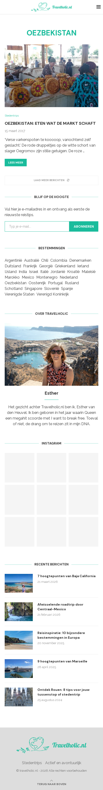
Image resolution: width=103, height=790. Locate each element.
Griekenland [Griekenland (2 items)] (65, 266)
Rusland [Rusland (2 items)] (72, 283)
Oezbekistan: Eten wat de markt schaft (50, 123)
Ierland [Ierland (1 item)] (83, 266)
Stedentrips (32, 763)
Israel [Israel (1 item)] (33, 271)
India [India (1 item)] (23, 271)
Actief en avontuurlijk (63, 763)
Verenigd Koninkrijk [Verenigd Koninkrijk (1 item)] (53, 294)
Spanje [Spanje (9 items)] (67, 288)
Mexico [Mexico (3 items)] (28, 277)
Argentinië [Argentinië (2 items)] (13, 260)
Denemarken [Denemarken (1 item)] (80, 260)
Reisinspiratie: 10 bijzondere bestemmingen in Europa (61, 635)
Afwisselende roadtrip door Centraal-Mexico (60, 606)
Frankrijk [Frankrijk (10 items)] (30, 266)
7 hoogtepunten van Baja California (66, 576)
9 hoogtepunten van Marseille (62, 661)
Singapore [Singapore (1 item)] (33, 288)
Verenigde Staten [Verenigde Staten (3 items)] (19, 294)
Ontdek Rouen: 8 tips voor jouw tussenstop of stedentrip (63, 692)
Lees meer (15, 162)
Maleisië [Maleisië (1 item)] (89, 271)
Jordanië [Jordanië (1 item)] (58, 271)
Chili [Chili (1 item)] (44, 260)
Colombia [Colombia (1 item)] (58, 260)
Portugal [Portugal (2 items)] (55, 283)
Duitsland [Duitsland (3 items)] (13, 266)
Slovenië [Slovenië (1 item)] (51, 288)
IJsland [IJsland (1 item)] (11, 271)
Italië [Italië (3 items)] (44, 271)
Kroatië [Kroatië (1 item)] (73, 271)
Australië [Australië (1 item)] (31, 260)
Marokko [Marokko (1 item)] (12, 277)
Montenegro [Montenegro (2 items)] (47, 277)
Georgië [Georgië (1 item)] (46, 266)
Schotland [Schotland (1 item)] (13, 288)
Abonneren (84, 226)
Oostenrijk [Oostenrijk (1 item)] (37, 283)
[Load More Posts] (51, 180)
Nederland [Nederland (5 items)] (69, 277)
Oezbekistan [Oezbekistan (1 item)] (15, 283)
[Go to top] (51, 784)
